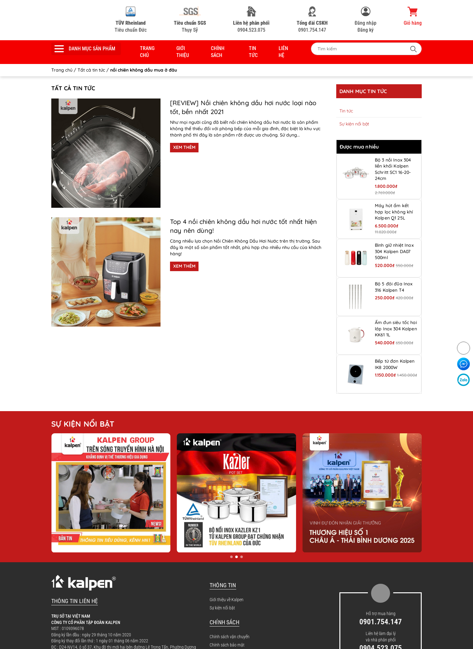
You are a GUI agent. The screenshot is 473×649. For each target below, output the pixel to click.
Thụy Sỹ (190, 19)
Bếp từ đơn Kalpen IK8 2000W (394, 364)
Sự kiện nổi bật (354, 124)
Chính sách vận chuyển (229, 636)
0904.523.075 (251, 19)
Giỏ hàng (413, 16)
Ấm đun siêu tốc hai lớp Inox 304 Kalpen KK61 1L (396, 329)
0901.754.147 (312, 19)
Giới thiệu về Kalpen (226, 599)
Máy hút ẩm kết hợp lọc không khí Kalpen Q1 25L (394, 212)
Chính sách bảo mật (227, 644)
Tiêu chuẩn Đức (131, 19)
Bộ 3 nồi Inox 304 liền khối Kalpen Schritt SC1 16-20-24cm (393, 169)
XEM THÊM (184, 147)
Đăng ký (365, 30)
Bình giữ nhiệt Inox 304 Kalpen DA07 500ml (394, 251)
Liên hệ (283, 51)
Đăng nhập (365, 23)
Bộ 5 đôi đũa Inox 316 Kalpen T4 (394, 287)
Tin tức (253, 51)
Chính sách (217, 51)
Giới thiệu (182, 51)
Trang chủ (147, 51)
